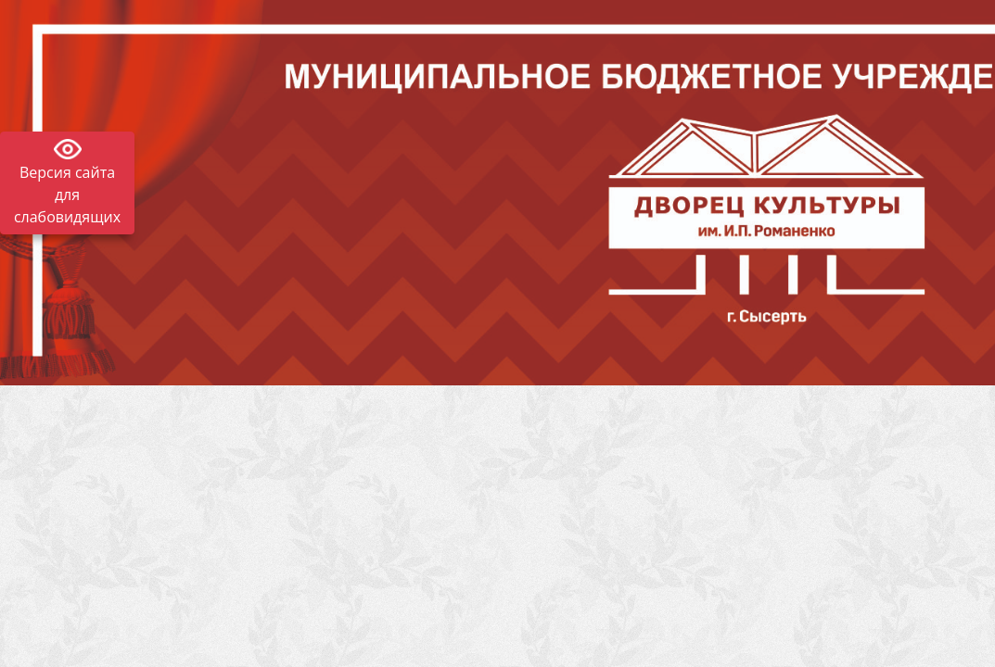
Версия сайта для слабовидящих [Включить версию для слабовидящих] (67, 194)
